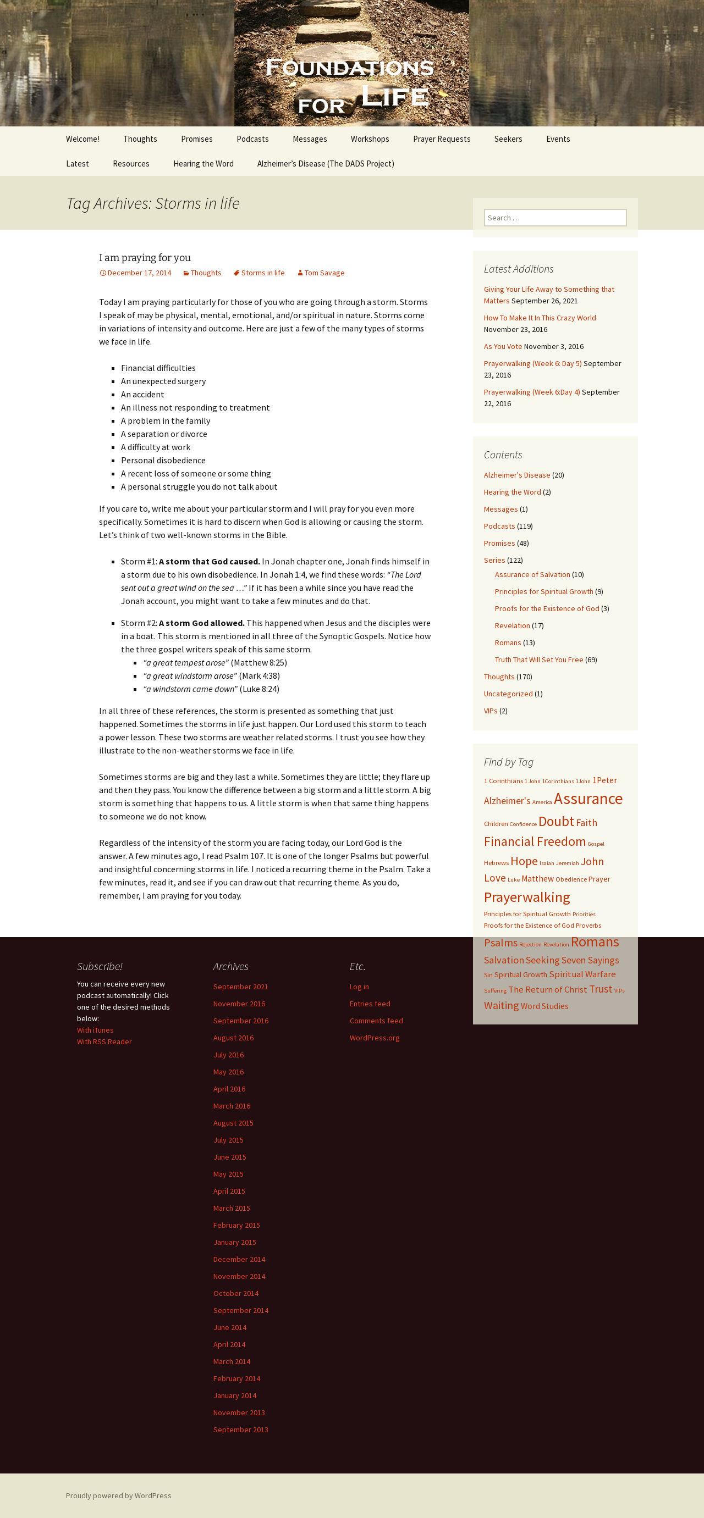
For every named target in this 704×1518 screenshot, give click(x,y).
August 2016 (233, 1038)
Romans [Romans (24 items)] (595, 941)
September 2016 (240, 1021)
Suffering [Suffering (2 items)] (495, 990)
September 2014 (240, 1310)
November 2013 (239, 1412)
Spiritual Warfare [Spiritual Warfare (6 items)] (582, 974)
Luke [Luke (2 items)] (514, 879)
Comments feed (376, 1021)
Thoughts (140, 139)
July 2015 (228, 1140)
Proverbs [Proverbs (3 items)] (588, 925)
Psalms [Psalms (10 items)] (501, 942)
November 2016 (239, 1004)
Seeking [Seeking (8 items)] (543, 960)
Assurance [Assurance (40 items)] (588, 798)
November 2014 (239, 1276)
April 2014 (229, 1344)
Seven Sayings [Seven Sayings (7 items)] (590, 960)
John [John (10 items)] (592, 861)
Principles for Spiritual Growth (544, 591)
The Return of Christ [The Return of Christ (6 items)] (547, 989)
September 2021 (240, 986)
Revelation (512, 625)
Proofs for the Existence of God (547, 608)
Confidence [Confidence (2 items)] (523, 824)
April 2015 (229, 1191)
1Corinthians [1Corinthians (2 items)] (558, 781)
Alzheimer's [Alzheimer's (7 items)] (507, 801)
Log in (359, 986)
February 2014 (236, 1378)
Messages (310, 139)
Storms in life (263, 273)
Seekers (508, 139)
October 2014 (235, 1293)
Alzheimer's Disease (517, 475)
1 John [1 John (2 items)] (533, 781)
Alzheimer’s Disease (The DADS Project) (325, 163)
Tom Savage (325, 273)
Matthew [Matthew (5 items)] (537, 878)
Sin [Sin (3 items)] (488, 975)
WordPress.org (375, 1038)
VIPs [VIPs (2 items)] (619, 990)
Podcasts (253, 139)
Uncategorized (508, 694)
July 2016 (228, 1055)
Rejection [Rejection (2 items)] (530, 944)
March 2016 (231, 1106)
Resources (131, 163)
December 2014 (239, 1259)
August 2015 (233, 1123)
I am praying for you (145, 258)
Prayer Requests (442, 139)
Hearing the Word (203, 163)
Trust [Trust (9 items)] (601, 988)
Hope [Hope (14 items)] (524, 860)
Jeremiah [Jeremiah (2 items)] (567, 863)
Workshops (370, 139)
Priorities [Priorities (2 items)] (584, 914)
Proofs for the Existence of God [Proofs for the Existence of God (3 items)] (529, 925)
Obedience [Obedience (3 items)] (571, 879)
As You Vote (503, 346)
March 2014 (231, 1361)
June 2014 (229, 1327)
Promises (197, 139)
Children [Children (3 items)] (496, 823)
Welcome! (83, 139)
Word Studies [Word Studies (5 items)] (545, 1006)
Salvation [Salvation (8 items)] (504, 960)
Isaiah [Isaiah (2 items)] (547, 863)
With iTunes (95, 1030)
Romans (508, 642)
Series (494, 560)
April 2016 (229, 1089)
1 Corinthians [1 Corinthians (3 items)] (503, 781)
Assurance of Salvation (532, 574)
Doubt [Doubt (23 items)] (556, 821)
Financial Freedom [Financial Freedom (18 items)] (535, 841)
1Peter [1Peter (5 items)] (604, 780)
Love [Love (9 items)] (495, 877)
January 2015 (234, 1242)
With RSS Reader (104, 1041)
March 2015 (231, 1208)
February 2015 (236, 1225)
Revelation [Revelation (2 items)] (556, 944)
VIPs (491, 711)
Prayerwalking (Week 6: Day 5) (533, 363)
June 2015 (229, 1157)
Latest (77, 163)
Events (558, 139)
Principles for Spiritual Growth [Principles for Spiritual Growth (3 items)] (527, 914)
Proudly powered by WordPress (119, 1495)
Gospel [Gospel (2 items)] (596, 843)
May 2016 (228, 1072)
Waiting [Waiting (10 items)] (501, 1005)
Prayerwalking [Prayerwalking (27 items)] (527, 897)
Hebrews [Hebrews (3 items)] (496, 862)
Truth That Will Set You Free (539, 659)
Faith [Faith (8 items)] (586, 822)
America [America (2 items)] (542, 802)
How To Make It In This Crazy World (540, 318)
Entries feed (370, 1004)
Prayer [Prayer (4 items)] (599, 879)
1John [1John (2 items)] (583, 781)
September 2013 (240, 1429)
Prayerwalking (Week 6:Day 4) (532, 392)
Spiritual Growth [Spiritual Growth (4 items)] (520, 974)
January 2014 (234, 1395)
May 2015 (228, 1174)
